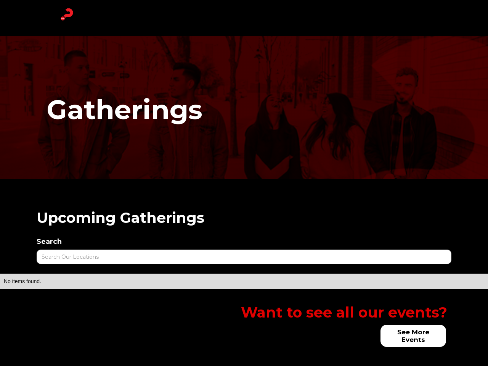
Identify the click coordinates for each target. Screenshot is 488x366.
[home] (67, 14)
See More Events (413, 335)
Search (49, 241)
